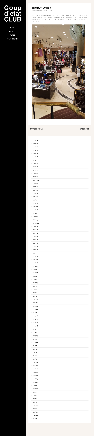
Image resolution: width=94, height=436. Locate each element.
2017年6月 (35, 326)
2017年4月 (35, 332)
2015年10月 (36, 385)
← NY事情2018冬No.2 (35, 129)
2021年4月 (35, 206)
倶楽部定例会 (39, 10)
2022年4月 (35, 183)
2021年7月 (35, 200)
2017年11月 (35, 309)
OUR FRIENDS (12, 39)
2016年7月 (35, 362)
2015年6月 (35, 399)
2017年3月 (35, 336)
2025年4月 (35, 153)
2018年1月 (35, 302)
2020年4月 (35, 243)
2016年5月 (35, 369)
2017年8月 (35, 319)
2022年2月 (35, 190)
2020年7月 (35, 233)
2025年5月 (35, 150)
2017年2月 (35, 339)
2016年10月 (36, 352)
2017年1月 (35, 342)
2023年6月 (35, 173)
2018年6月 (35, 286)
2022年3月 (35, 186)
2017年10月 (36, 312)
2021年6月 (35, 203)
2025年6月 (35, 147)
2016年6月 (35, 365)
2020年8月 (35, 230)
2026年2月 (35, 143)
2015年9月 (35, 389)
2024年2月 (35, 167)
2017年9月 (35, 316)
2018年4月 (35, 293)
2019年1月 (35, 266)
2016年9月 (35, 355)
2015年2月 (35, 408)
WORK (12, 35)
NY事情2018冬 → (85, 129)
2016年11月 (35, 349)
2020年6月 (35, 236)
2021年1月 (35, 216)
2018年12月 (36, 269)
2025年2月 (35, 157)
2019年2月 (35, 263)
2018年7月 (35, 283)
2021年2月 (35, 213)
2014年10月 (36, 418)
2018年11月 (35, 273)
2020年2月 (35, 249)
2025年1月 (35, 160)
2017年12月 (35, 306)
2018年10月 (36, 276)
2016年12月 (36, 346)
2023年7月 (35, 170)
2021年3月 (35, 210)
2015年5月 (35, 402)
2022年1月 (35, 193)
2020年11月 (36, 220)
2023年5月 (35, 177)
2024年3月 (35, 163)
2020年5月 (35, 240)
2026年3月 (35, 140)
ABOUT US (13, 31)
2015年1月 (35, 412)
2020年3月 (35, 246)
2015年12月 (36, 379)
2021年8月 (35, 196)
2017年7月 (35, 322)
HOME (12, 28)
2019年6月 (35, 256)
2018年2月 (35, 299)
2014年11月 (35, 415)
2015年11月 (35, 382)
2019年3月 (35, 259)
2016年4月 (35, 372)
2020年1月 (35, 253)
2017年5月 (35, 329)
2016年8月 (35, 359)
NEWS (33, 10)
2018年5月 (35, 289)
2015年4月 (35, 405)
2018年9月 (35, 279)
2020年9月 (35, 226)
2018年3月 (35, 296)
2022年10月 (36, 180)
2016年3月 (35, 375)
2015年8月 (35, 392)
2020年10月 (36, 223)
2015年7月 (35, 395)
